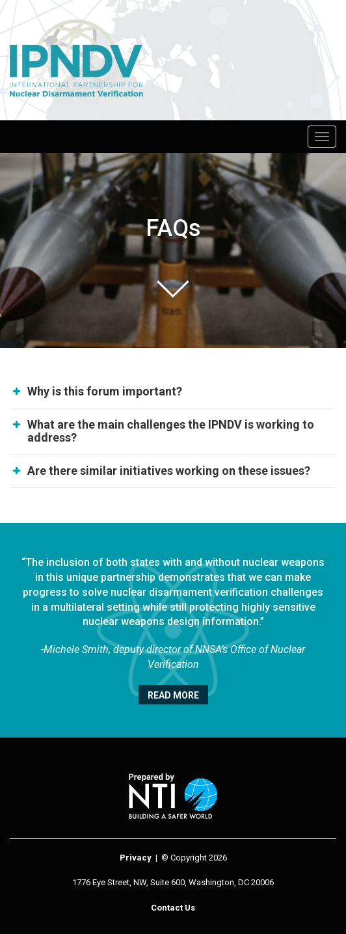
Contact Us (173, 908)
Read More (173, 695)
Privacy (136, 857)
